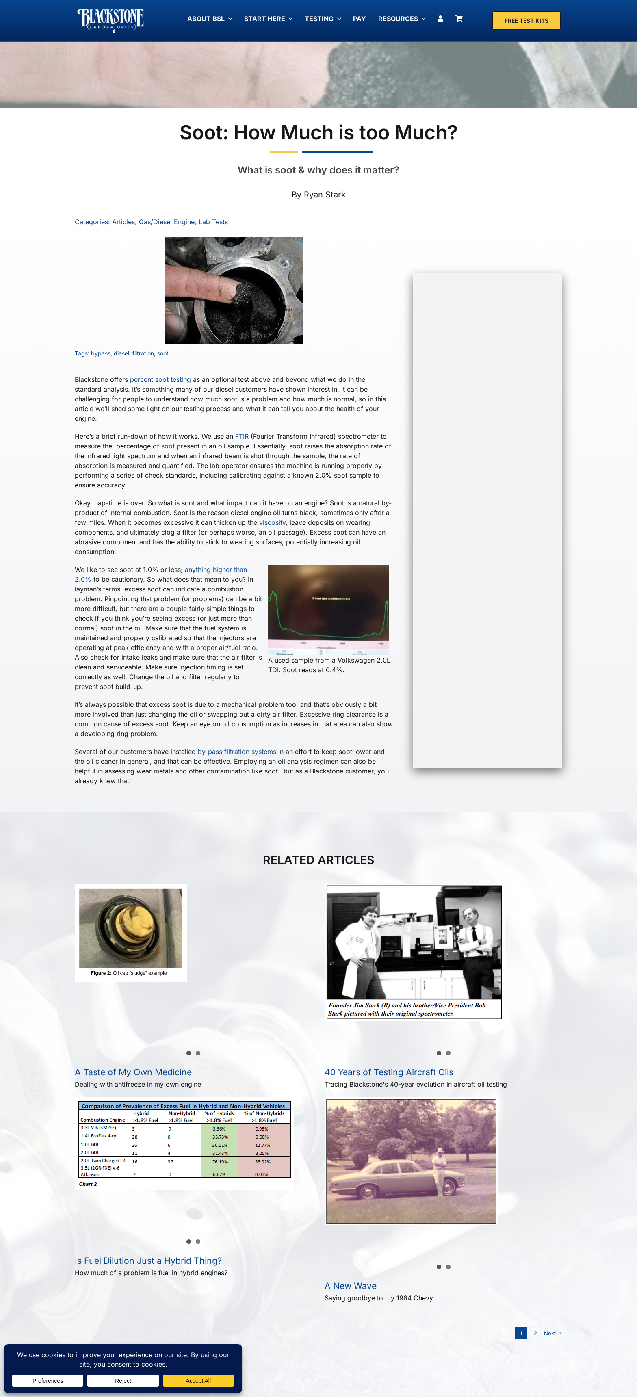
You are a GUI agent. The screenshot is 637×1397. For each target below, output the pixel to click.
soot (162, 353)
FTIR (241, 436)
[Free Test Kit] (526, 20)
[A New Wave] (411, 1161)
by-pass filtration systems (236, 751)
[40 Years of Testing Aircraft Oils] (415, 952)
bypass (100, 353)
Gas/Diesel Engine (166, 222)
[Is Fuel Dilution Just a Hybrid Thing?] (184, 1143)
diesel (120, 353)
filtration (142, 353)
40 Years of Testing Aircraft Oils (389, 1072)
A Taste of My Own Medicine (133, 1072)
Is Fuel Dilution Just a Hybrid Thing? (148, 1260)
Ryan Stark (325, 194)
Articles (122, 222)
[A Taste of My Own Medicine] (131, 933)
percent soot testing (159, 379)
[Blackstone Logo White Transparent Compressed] (111, 9)
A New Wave (351, 1285)
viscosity (271, 522)
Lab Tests (212, 222)
